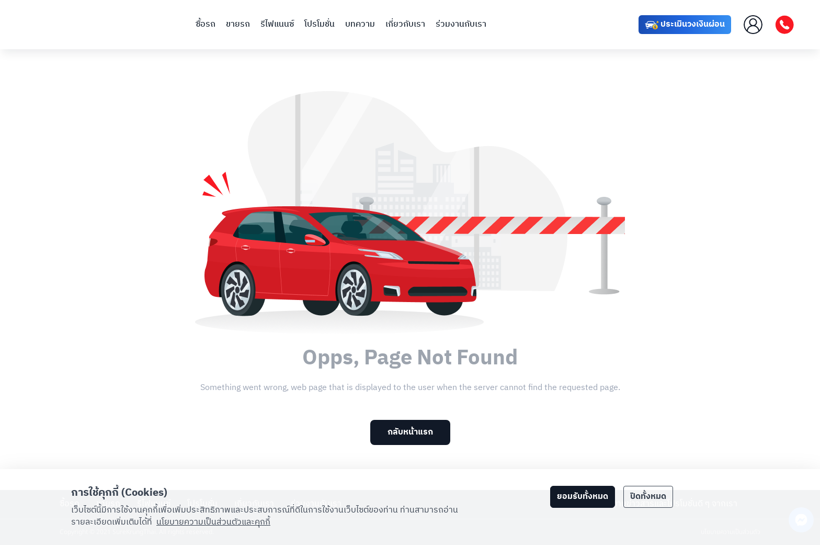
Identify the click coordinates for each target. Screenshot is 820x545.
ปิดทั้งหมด (648, 497)
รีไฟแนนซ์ (277, 24)
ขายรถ (238, 24)
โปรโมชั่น (319, 24)
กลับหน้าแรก (410, 432)
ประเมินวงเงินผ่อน (685, 24)
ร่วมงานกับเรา (461, 24)
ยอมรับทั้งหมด (582, 497)
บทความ (360, 24)
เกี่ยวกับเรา (405, 24)
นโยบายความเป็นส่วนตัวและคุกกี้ (213, 522)
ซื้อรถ (205, 24)
